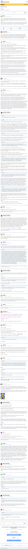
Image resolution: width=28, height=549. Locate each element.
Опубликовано (7, 16)
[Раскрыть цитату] (1, 115)
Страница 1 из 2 (14, 12)
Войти (14, 540)
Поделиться (7, 545)
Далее (25, 12)
